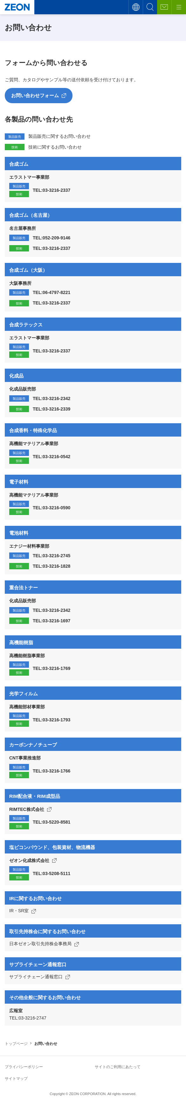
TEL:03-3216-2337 (51, 190)
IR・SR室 (19, 910)
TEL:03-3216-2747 (27, 1017)
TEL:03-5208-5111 (51, 873)
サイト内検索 (150, 7)
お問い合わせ (164, 7)
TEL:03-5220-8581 (51, 822)
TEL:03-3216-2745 (51, 555)
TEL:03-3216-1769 (51, 668)
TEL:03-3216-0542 (51, 456)
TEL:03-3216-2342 (51, 398)
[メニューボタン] (178, 7)
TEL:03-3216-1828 (51, 566)
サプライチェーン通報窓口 (36, 976)
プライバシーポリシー (24, 1067)
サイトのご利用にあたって (118, 1067)
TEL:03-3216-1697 (51, 620)
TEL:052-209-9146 (51, 237)
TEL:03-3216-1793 (51, 719)
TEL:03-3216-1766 (51, 770)
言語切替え (135, 7)
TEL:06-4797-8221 (51, 292)
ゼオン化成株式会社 (29, 860)
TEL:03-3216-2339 (51, 408)
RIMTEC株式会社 (26, 809)
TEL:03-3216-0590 (51, 507)
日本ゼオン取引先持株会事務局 (40, 943)
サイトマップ (16, 1078)
